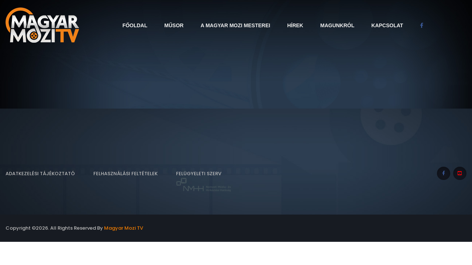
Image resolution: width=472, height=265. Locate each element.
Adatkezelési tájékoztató (40, 173)
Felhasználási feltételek (125, 173)
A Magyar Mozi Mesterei (235, 25)
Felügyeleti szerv (203, 181)
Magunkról (337, 25)
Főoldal (135, 25)
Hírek (295, 25)
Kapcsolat (387, 25)
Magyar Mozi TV (123, 228)
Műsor (173, 25)
